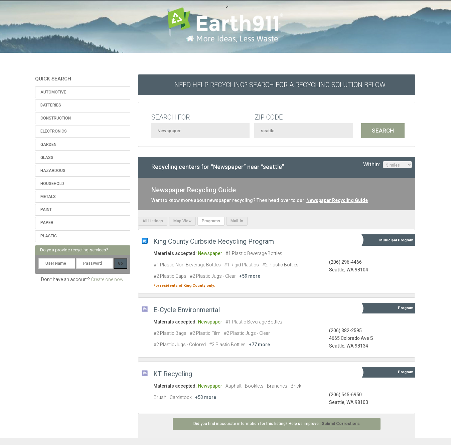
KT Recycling (172, 374)
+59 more (249, 276)
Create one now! (108, 279)
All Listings (152, 221)
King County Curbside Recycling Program (213, 241)
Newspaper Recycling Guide (337, 200)
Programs (211, 221)
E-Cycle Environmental (186, 310)
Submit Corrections (341, 423)
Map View (182, 221)
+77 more (259, 344)
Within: (387, 164)
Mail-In (237, 221)
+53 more (205, 397)
